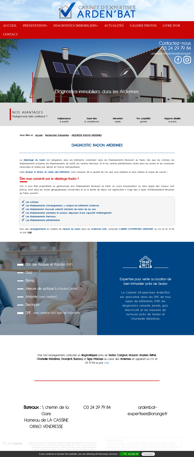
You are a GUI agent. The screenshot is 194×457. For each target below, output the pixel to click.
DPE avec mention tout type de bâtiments (82, 448)
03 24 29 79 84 (176, 48)
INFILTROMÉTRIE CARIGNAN (114, 451)
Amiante (41, 297)
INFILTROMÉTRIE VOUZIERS (145, 451)
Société (93, 444)
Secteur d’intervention (37, 446)
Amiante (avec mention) (51, 448)
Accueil (10, 25)
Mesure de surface (51, 289)
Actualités (114, 25)
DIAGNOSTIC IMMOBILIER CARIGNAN (136, 444)
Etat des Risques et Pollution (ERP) (58, 446)
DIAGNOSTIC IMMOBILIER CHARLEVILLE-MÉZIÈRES (153, 446)
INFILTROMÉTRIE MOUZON (130, 451)
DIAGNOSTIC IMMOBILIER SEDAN (116, 444)
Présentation (35, 25)
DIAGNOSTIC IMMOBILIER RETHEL (129, 446)
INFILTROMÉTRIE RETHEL (160, 451)
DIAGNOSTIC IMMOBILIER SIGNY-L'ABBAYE (153, 448)
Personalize (148, 454)
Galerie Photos (143, 25)
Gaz (29, 272)
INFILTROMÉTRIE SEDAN (173, 448)
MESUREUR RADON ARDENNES (87, 135)
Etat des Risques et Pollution (49, 264)
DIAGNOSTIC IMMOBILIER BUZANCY (131, 448)
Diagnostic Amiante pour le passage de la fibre (48, 451)
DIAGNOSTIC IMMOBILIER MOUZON (157, 444)
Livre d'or (171, 25)
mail (30, 232)
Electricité (33, 304)
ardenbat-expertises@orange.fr (171, 53)
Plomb (30, 280)
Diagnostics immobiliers (76, 25)
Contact (10, 34)
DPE (53, 313)
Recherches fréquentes (57, 135)
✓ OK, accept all (129, 454)
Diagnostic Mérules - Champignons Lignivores (80, 451)
